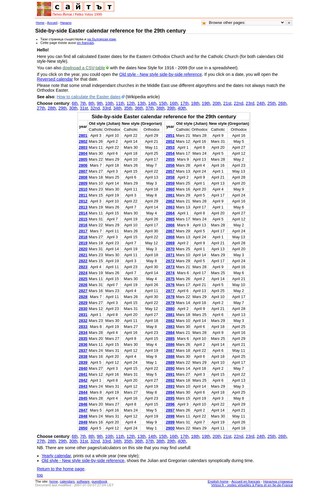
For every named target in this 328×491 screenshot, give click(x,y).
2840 (83, 368)
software (83, 481)
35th (128, 108)
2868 (170, 237)
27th (41, 108)
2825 (83, 279)
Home (40, 22)
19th (206, 103)
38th (160, 108)
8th (92, 103)
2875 (170, 279)
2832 (83, 320)
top (40, 475)
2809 (83, 183)
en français (85, 43)
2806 (83, 165)
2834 (83, 332)
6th (75, 103)
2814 (83, 213)
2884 (170, 332)
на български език (101, 39)
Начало (66, 22)
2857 (170, 171)
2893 (170, 386)
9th (100, 103)
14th (152, 103)
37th (150, 108)
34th (117, 108)
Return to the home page (60, 469)
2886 (170, 344)
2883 (170, 326)
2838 (83, 356)
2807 (83, 171)
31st (84, 108)
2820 (83, 249)
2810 (83, 189)
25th (271, 103)
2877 (170, 291)
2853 (170, 147)
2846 (83, 404)
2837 (83, 350)
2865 (170, 219)
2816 (83, 225)
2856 (170, 165)
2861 (170, 195)
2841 (83, 374)
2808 (83, 177)
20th (217, 103)
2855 (170, 159)
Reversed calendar (55, 79)
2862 (170, 201)
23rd (250, 103)
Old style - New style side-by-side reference (160, 74)
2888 (170, 356)
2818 (83, 237)
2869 (170, 243)
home (53, 481)
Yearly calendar (56, 455)
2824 (83, 273)
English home (218, 481)
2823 (83, 267)
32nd (95, 108)
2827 (83, 291)
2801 (83, 135)
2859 (170, 183)
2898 (170, 416)
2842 (83, 380)
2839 (83, 362)
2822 (83, 261)
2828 (83, 296)
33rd (106, 108)
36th (139, 108)
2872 (170, 261)
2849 (83, 422)
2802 (83, 141)
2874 (170, 273)
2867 (170, 231)
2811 (83, 195)
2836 (83, 344)
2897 (170, 410)
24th (261, 103)
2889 (170, 362)
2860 (170, 189)
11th (120, 103)
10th (109, 103)
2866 (170, 225)
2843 (83, 386)
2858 (170, 177)
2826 (83, 285)
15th (163, 103)
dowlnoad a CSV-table (84, 67)
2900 (170, 428)
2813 (83, 207)
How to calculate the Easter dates (88, 96)
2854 (170, 153)
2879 (170, 302)
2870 (170, 249)
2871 (170, 255)
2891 (170, 374)
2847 (83, 410)
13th (141, 103)
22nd (238, 103)
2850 (83, 428)
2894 (170, 392)
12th (131, 103)
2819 (83, 243)
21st (227, 103)
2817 (83, 231)
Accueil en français (245, 481)
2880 (170, 308)
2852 (170, 141)
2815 (83, 219)
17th (184, 103)
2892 (170, 380)
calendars (67, 481)
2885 (170, 338)
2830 (83, 308)
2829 (83, 302)
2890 (170, 368)
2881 (170, 314)
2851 (170, 135)
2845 (83, 398)
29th (62, 108)
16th (174, 103)
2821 (83, 255)
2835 (83, 338)
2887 (170, 350)
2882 (170, 320)
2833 (83, 326)
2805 (83, 159)
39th (171, 108)
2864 (170, 213)
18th (195, 103)
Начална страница (278, 481)
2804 (83, 153)
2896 (170, 404)
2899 (170, 422)
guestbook (99, 481)
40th (182, 108)
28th (52, 108)
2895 (170, 398)
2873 (170, 267)
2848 (83, 416)
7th (83, 103)
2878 (170, 296)
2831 (83, 314)
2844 (83, 392)
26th (282, 103)
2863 (170, 207)
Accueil (52, 22)
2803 (83, 147)
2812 (83, 201)
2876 (170, 285)
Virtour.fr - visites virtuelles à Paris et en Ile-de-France (252, 485)
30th (73, 108)
